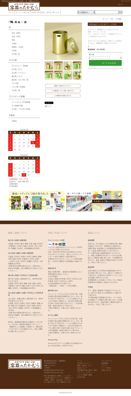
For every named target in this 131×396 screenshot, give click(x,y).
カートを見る (106, 368)
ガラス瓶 (13, 60)
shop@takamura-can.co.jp (53, 372)
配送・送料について (84, 365)
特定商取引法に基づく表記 (87, 370)
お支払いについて (83, 363)
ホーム (11, 12)
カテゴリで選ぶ (23, 12)
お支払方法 (35, 12)
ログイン (104, 365)
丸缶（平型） (17, 36)
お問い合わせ (106, 370)
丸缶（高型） (17, 33)
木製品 (12, 115)
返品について (82, 368)
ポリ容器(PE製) (17, 105)
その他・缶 (16, 54)
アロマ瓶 (15, 83)
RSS (78, 377)
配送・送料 (45, 12)
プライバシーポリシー (85, 372)
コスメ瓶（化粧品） (19, 87)
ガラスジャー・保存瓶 (20, 66)
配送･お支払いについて (62, 86)
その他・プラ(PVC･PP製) (21, 109)
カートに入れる (109, 62)
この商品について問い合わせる (63, 91)
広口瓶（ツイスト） (19, 73)
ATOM (83, 377)
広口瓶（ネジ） (17, 69)
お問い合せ (55, 12)
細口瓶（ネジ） (17, 76)
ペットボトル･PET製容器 (21, 102)
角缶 (13, 40)
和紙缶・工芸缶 (17, 47)
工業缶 (14, 43)
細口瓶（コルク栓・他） (21, 80)
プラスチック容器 (17, 96)
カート (120, 4)
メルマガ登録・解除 (84, 375)
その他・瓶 (16, 90)
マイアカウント (107, 361)
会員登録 (104, 363)
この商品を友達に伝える (62, 96)
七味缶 (119, 19)
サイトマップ (125, 1)
